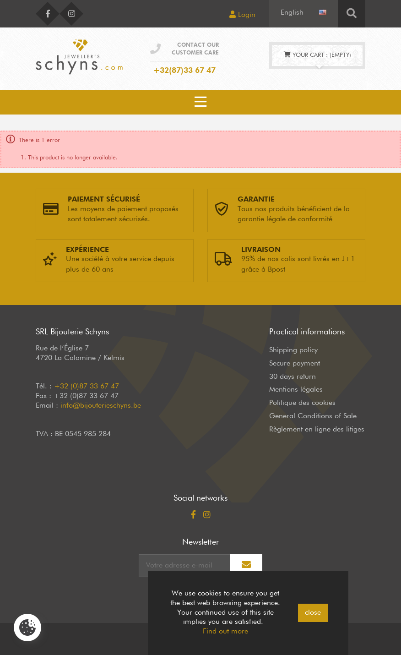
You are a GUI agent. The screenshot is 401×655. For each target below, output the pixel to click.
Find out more (225, 631)
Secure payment (294, 363)
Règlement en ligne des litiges (316, 429)
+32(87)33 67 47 (184, 71)
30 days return (292, 377)
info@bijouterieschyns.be (100, 405)
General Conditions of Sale (313, 416)
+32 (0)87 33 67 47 (86, 386)
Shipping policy (293, 350)
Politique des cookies (302, 403)
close (313, 613)
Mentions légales (296, 389)
